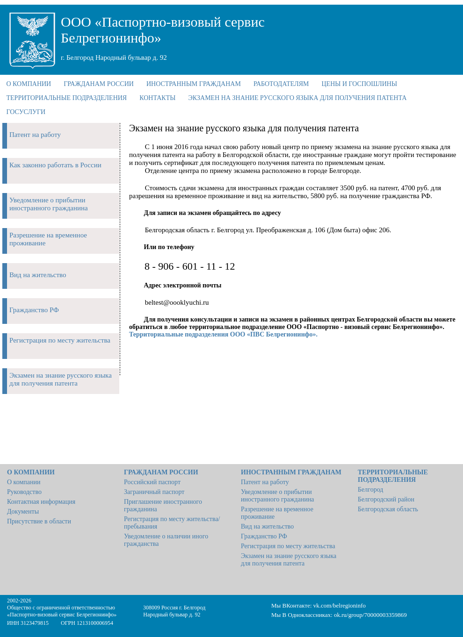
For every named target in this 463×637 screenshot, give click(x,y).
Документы (23, 511)
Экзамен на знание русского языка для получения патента (288, 559)
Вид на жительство (267, 526)
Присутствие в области (39, 521)
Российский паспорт (152, 482)
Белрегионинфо (95, 614)
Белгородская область (388, 509)
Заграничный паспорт (154, 491)
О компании (23, 482)
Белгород (370, 489)
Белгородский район (386, 499)
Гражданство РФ (264, 536)
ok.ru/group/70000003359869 (370, 614)
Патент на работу (265, 482)
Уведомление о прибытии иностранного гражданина (277, 495)
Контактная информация (41, 501)
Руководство (24, 491)
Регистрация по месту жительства (288, 546)
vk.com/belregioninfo (339, 605)
